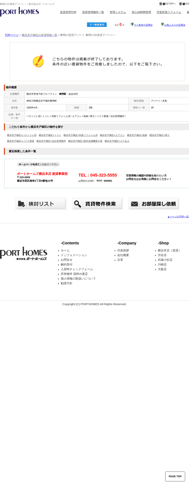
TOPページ (12, 35)
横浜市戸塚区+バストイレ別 (21, 135)
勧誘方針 (66, 283)
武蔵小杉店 (165, 259)
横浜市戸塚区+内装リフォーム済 (81, 135)
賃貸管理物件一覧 (93, 12)
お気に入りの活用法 (174, 25)
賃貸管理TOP (68, 12)
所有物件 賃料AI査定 (74, 273)
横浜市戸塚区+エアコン (112, 135)
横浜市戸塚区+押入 (159, 135)
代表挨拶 (123, 250)
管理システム (118, 12)
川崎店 (162, 264)
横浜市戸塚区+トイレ (50, 135)
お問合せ (66, 259)
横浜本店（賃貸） (169, 250)
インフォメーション (74, 255)
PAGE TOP (175, 476)
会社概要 (123, 255)
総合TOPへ (169, 3)
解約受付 (66, 264)
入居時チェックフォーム (77, 269)
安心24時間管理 (141, 12)
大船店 (162, 269)
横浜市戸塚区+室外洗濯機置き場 (85, 141)
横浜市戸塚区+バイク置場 (20, 141)
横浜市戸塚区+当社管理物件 (51, 141)
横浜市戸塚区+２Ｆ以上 (117, 141)
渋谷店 (162, 255)
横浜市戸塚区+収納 (137, 135)
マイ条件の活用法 (143, 25)
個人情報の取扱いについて (78, 278)
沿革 (120, 259)
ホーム (65, 250)
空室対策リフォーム (169, 12)
